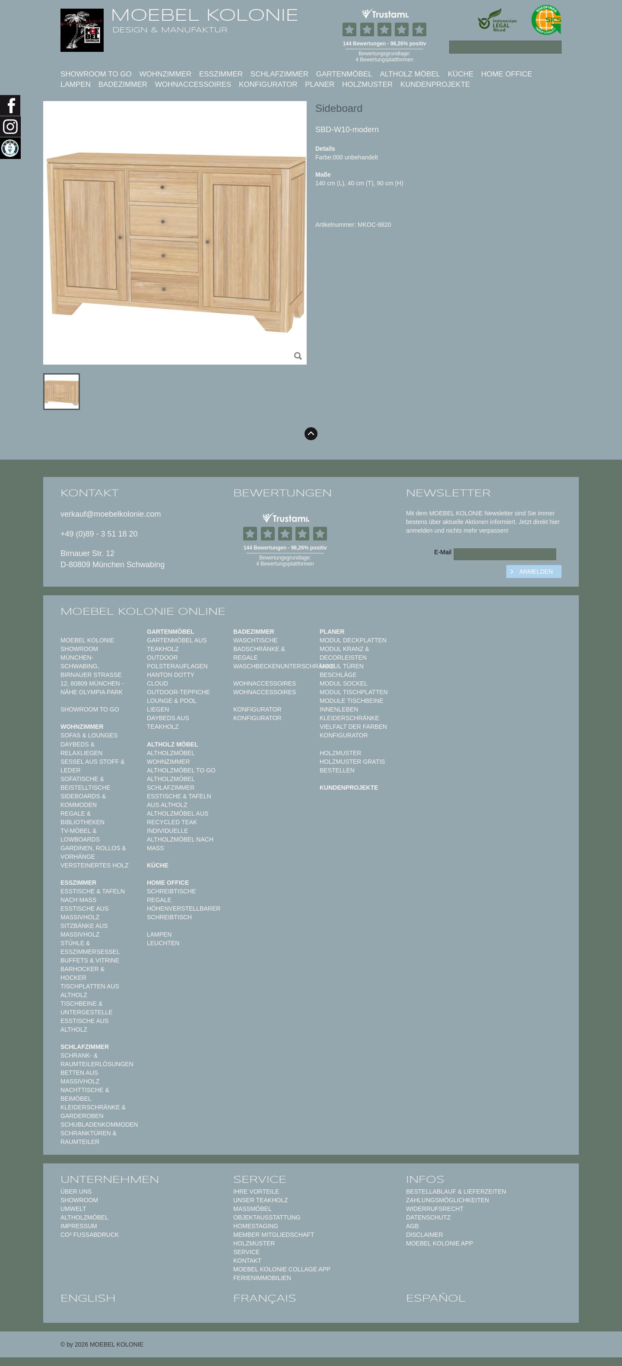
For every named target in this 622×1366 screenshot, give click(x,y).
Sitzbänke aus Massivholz (84, 930)
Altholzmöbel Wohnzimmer (170, 757)
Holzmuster (367, 84)
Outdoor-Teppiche (178, 692)
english (88, 1298)
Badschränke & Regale (259, 653)
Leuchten (163, 943)
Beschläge (338, 674)
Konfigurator (268, 84)
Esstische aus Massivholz (84, 913)
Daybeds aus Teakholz (168, 722)
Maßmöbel (252, 1208)
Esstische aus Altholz (84, 1025)
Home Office (506, 74)
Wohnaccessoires (193, 84)
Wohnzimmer (165, 74)
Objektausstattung (267, 1217)
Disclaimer (424, 1234)
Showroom (79, 1200)
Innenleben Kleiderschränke (349, 713)
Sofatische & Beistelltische (85, 783)
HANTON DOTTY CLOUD (170, 679)
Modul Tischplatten (354, 692)
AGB (412, 1226)
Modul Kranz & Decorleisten (344, 653)
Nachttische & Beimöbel (84, 1094)
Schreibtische (171, 891)
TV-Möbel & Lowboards (80, 835)
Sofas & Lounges (88, 735)
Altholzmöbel (84, 1217)
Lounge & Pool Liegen (172, 705)
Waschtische (255, 640)
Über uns (76, 1191)
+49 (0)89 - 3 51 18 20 (99, 534)
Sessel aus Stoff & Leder (92, 766)
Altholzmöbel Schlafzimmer (170, 783)
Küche (461, 74)
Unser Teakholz (260, 1200)
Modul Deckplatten (353, 640)
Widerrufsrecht (434, 1208)
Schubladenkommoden (99, 1124)
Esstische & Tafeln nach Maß (92, 895)
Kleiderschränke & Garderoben (93, 1111)
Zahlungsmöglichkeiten (447, 1200)
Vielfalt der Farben (353, 726)
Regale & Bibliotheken (82, 818)
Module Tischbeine (352, 700)
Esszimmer (221, 74)
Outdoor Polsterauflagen (177, 662)
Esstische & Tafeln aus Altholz (179, 800)
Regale (159, 899)
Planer (319, 84)
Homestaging (255, 1226)
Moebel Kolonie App (439, 1243)
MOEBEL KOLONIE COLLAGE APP (281, 1269)
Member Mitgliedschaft (273, 1234)
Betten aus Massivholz (79, 1077)
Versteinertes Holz (94, 865)
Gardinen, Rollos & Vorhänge (93, 852)
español (436, 1298)
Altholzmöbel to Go (181, 770)
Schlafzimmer (279, 74)
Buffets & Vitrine (89, 960)
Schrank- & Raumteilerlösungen (96, 1059)
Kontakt (247, 1260)
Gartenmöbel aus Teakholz (176, 644)
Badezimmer (122, 84)
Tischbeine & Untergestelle (86, 1008)
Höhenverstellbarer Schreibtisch (183, 913)
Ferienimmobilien (262, 1277)
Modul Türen (342, 666)
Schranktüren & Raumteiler (88, 1137)
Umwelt (73, 1208)
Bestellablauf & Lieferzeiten (456, 1191)
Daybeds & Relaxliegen (81, 748)
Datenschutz (428, 1217)
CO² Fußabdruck (89, 1234)
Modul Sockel (344, 683)
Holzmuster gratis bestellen (352, 766)
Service (246, 1251)
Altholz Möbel (410, 74)
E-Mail (442, 552)
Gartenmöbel (344, 74)
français (264, 1298)
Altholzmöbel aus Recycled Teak (177, 818)
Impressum (78, 1226)
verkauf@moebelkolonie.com (110, 514)
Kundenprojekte (435, 84)
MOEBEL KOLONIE (204, 15)
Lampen (75, 84)
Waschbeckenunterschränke (284, 666)
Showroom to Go (96, 74)
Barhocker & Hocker (82, 973)
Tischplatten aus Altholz (89, 990)
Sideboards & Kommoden (83, 800)
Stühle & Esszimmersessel (90, 947)
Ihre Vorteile (256, 1191)
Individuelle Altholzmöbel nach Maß (180, 839)
